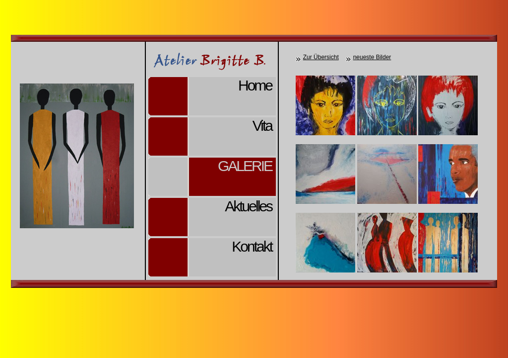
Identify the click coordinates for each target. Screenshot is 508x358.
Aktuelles (248, 206)
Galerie (245, 166)
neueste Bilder (372, 57)
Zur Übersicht (321, 57)
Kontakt (252, 246)
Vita (262, 125)
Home (255, 85)
